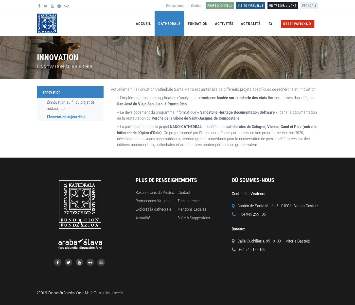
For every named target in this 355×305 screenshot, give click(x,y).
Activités (224, 23)
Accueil (143, 23)
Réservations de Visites (155, 192)
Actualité (250, 23)
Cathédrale (169, 23)
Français (309, 5)
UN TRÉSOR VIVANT (282, 5)
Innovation (51, 92)
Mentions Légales (192, 209)
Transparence (189, 200)
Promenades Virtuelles (154, 200)
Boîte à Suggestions (194, 217)
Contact (196, 5)
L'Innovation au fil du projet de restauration (71, 105)
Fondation (198, 23)
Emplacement (175, 5)
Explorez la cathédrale (153, 209)
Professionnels (219, 5)
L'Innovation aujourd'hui (66, 116)
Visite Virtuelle (250, 5)
